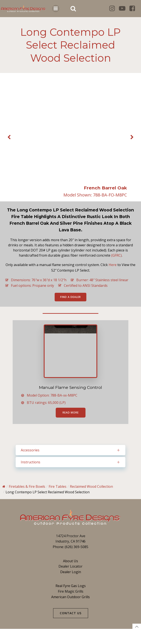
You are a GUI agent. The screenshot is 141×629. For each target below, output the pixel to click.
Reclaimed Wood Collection (91, 486)
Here (113, 264)
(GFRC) (116, 255)
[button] (9, 137)
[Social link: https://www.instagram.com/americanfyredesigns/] (114, 8)
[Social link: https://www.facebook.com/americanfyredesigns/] (134, 8)
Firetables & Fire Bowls (27, 486)
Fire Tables (57, 486)
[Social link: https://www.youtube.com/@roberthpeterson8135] (124, 8)
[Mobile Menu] (55, 8)
